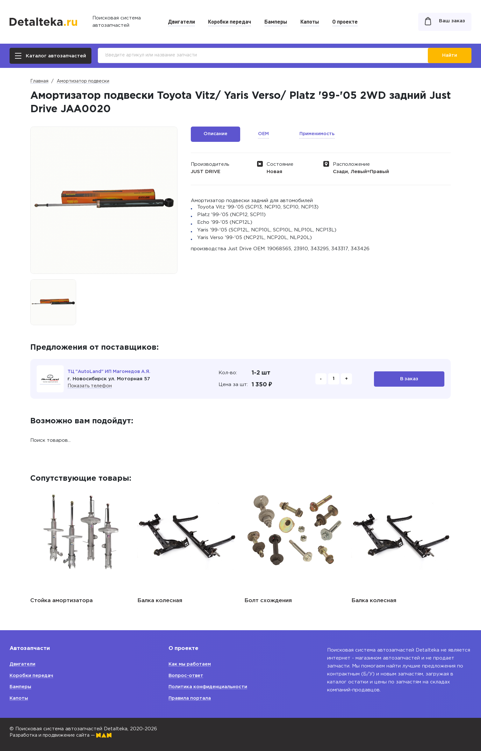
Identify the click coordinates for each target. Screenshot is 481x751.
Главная (39, 81)
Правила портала (190, 698)
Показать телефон (91, 386)
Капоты (309, 21)
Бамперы (275, 21)
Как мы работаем (191, 664)
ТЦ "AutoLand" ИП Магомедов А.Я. (111, 371)
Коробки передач (229, 21)
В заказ (409, 379)
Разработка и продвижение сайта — (64, 735)
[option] (53, 302)
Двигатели (181, 21)
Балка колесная (159, 600)
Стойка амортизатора (61, 600)
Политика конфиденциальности (209, 687)
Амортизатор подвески (83, 81)
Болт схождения (268, 600)
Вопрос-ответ (187, 676)
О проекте (345, 21)
